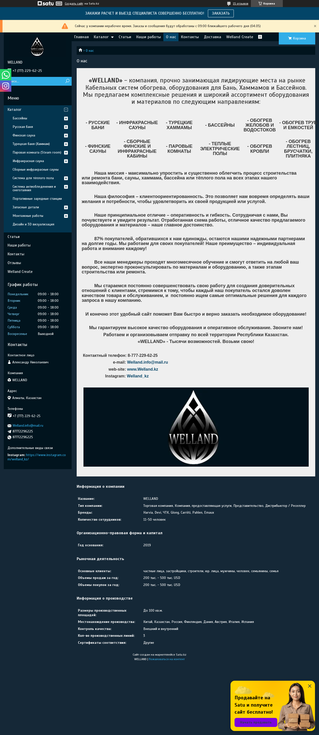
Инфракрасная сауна (28, 161)
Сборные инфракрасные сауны (36, 169)
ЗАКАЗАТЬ (221, 13)
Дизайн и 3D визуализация (33, 224)
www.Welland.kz (142, 369)
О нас (171, 36)
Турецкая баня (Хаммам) (31, 144)
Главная (81, 36)
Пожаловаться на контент (167, 659)
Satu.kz (181, 654)
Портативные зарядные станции (37, 199)
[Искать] (67, 81)
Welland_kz (138, 376)
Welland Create (239, 36)
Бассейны (20, 118)
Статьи (125, 36)
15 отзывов (240, 3)
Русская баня (23, 127)
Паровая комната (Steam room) (37, 152)
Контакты (190, 36)
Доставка (212, 36)
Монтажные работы (28, 216)
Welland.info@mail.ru (147, 362)
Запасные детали (26, 207)
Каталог (101, 36)
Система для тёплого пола (33, 178)
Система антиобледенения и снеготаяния (34, 188)
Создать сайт (74, 3)
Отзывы (14, 263)
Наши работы (148, 36)
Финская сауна (24, 135)
